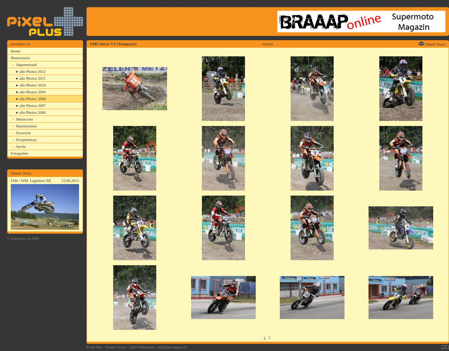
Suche (21, 146)
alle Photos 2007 (32, 105)
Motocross (24, 119)
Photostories (20, 58)
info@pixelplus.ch (172, 347)
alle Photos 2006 (32, 112)
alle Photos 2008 (32, 99)
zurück (268, 44)
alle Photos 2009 (32, 92)
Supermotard (26, 64)
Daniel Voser (435, 44)
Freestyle (23, 133)
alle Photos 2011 (32, 78)
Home (15, 51)
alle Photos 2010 (32, 85)
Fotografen (19, 153)
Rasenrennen (26, 126)
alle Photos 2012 (32, 71)
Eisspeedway (26, 139)
